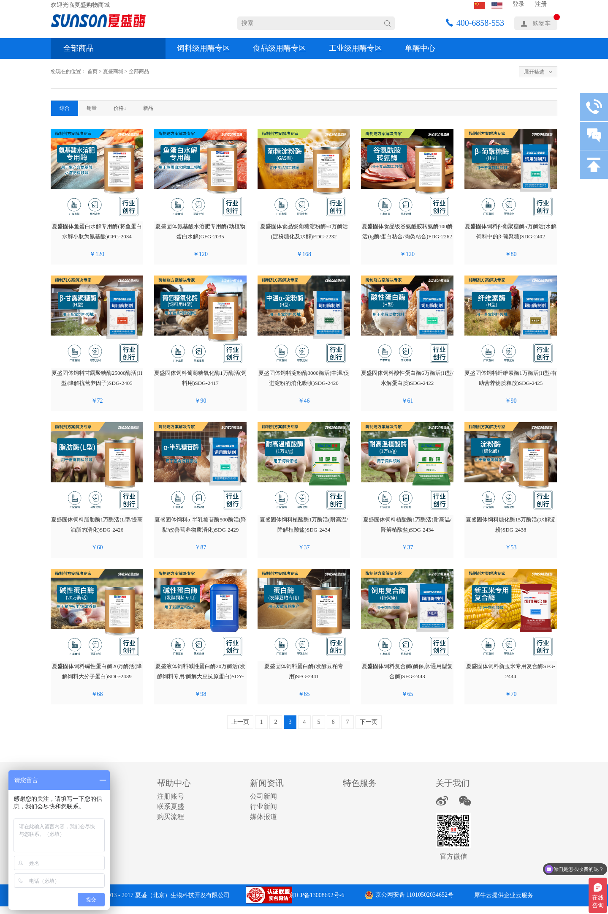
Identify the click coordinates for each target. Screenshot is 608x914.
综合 (65, 108)
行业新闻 (263, 806)
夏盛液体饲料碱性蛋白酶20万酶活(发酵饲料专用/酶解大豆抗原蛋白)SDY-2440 (200, 676)
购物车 (542, 23)
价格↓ (120, 108)
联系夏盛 (170, 806)
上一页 (240, 722)
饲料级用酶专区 (203, 48)
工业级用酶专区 (355, 48)
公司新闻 (263, 796)
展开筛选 (534, 72)
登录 (518, 4)
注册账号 (170, 796)
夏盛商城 (113, 71)
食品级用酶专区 (279, 48)
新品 (148, 108)
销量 (92, 108)
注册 (541, 4)
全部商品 (78, 48)
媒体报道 (263, 816)
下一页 (368, 722)
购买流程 (170, 816)
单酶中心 (420, 48)
